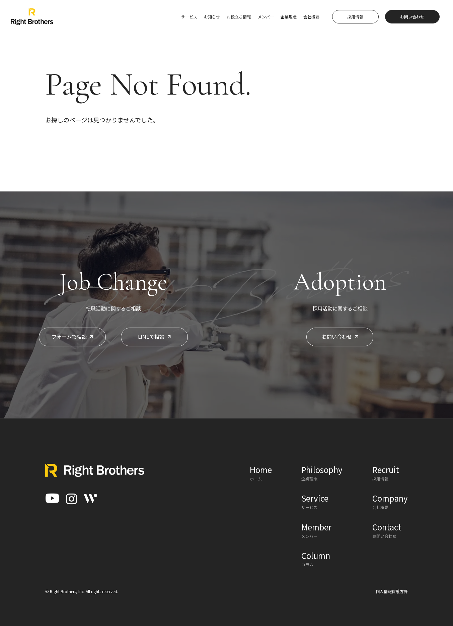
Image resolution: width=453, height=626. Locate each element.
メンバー (266, 16)
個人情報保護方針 (392, 591)
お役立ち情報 (239, 16)
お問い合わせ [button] (412, 16)
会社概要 (311, 16)
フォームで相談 (72, 336)
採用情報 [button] (355, 16)
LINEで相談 (154, 336)
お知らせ (212, 16)
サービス (189, 16)
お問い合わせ (340, 336)
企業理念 (289, 16)
